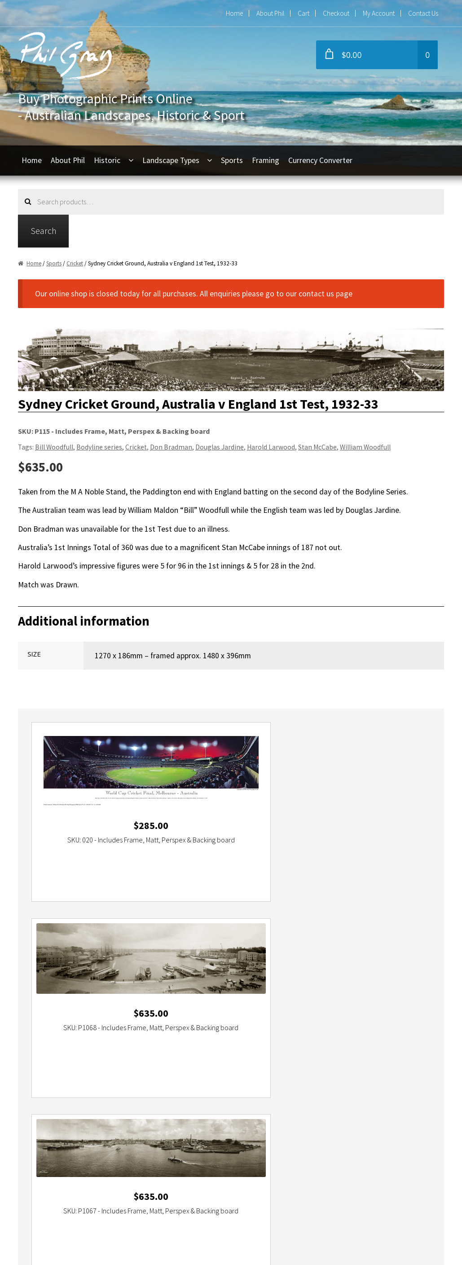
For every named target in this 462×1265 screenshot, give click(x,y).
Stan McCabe (317, 447)
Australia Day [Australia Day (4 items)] (102, 971)
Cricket (74, 263)
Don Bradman (171, 447)
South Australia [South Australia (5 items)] (331, 993)
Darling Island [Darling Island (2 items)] (90, 982)
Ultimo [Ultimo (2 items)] (35, 1015)
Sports (232, 160)
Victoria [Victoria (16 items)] (70, 1015)
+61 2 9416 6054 (200, 1124)
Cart (303, 13)
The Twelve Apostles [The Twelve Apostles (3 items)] (399, 1004)
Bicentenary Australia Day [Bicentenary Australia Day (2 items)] (177, 971)
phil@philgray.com (203, 1108)
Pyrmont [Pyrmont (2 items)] (245, 993)
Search (44, 230)
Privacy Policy (52, 1191)
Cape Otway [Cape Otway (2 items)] (338, 971)
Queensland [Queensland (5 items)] (291, 993)
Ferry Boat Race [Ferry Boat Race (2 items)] (190, 982)
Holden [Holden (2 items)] (278, 982)
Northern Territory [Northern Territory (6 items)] (71, 993)
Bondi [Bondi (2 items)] (222, 971)
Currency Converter (320, 160)
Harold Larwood (271, 447)
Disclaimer (46, 1208)
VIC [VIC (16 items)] (52, 1015)
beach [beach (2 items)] (131, 971)
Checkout (336, 13)
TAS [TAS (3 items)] (184, 1004)
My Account (379, 13)
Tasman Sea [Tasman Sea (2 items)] (237, 1004)
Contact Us (423, 13)
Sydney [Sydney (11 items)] (388, 993)
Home (234, 13)
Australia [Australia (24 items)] (69, 971)
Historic (107, 160)
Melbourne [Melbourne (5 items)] (337, 982)
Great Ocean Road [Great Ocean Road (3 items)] (240, 982)
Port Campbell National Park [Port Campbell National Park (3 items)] (194, 993)
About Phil (270, 13)
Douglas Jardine (219, 447)
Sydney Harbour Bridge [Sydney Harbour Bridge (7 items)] (84, 1004)
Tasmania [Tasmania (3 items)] (205, 1004)
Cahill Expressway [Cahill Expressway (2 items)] (294, 971)
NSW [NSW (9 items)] (105, 993)
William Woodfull (365, 447)
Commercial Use (56, 1175)
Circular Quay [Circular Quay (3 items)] (376, 971)
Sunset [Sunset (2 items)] (364, 993)
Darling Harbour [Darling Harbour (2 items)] (48, 982)
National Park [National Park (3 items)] (373, 982)
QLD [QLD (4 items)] (266, 993)
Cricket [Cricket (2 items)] (407, 971)
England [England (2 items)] (155, 982)
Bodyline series (99, 447)
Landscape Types (170, 160)
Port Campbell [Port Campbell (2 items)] (134, 993)
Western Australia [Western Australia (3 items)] (107, 1015)
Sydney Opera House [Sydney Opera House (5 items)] (147, 1004)
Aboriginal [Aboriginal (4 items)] (40, 971)
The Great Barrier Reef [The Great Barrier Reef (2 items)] (286, 1004)
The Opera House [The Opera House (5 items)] (344, 1004)
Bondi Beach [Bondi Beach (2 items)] (250, 971)
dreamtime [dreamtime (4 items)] (126, 982)
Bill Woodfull (54, 447)
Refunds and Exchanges (68, 1158)
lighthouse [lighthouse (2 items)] (305, 982)
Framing (265, 160)
